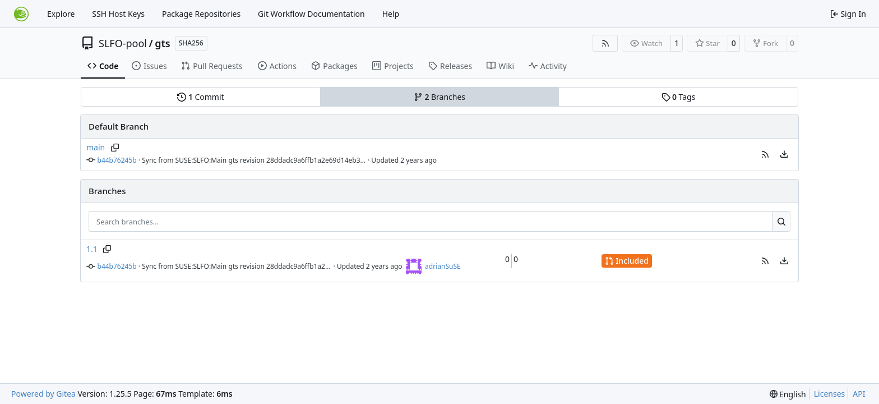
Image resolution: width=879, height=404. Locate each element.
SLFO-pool (123, 43)
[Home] (21, 14)
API (859, 393)
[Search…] (781, 221)
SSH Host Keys (118, 13)
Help (391, 13)
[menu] (784, 154)
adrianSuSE (443, 266)
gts (162, 43)
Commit (200, 96)
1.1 (92, 249)
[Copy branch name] (115, 148)
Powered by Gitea (43, 393)
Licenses (829, 393)
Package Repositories (201, 13)
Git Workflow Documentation (311, 13)
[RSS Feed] (605, 43)
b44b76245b (117, 160)
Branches (439, 96)
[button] (765, 154)
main (95, 147)
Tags (678, 96)
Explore (61, 13)
